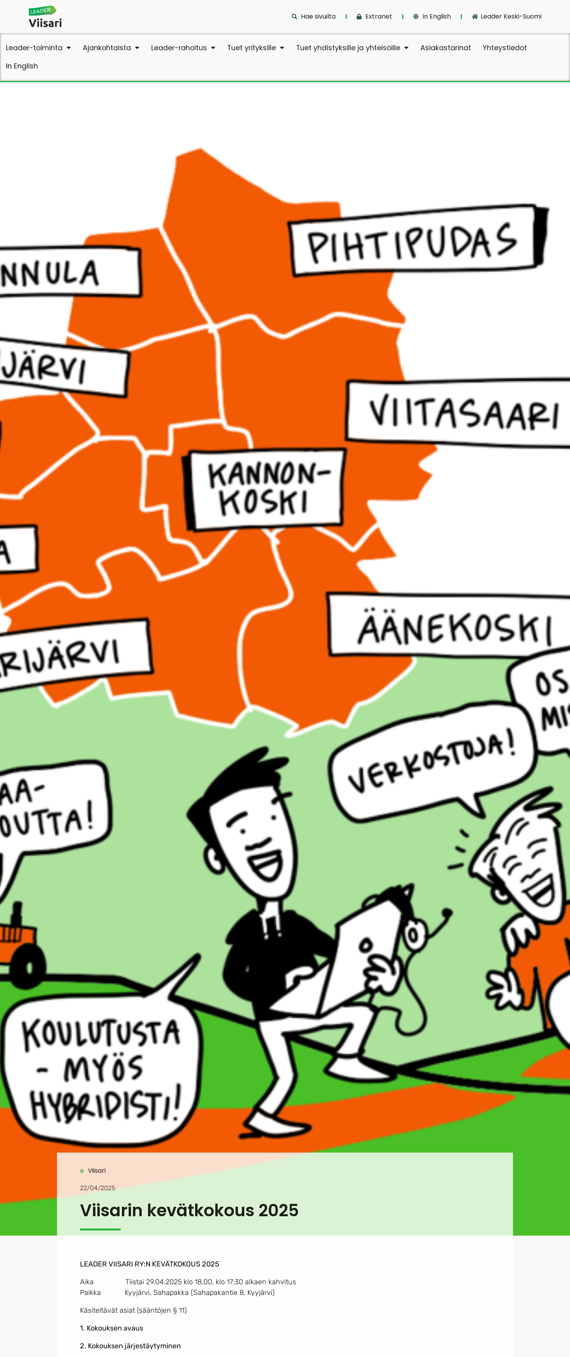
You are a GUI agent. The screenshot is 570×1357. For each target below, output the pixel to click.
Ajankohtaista (111, 47)
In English (22, 66)
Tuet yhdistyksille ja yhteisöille (352, 47)
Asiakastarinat (445, 48)
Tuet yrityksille (255, 47)
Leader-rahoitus (183, 47)
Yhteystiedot (505, 48)
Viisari (97, 1170)
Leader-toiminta (38, 47)
